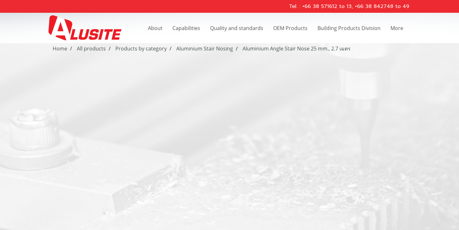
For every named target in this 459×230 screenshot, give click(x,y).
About (155, 28)
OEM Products (290, 28)
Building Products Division (349, 28)
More (396, 28)
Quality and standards (236, 28)
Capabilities (186, 28)
